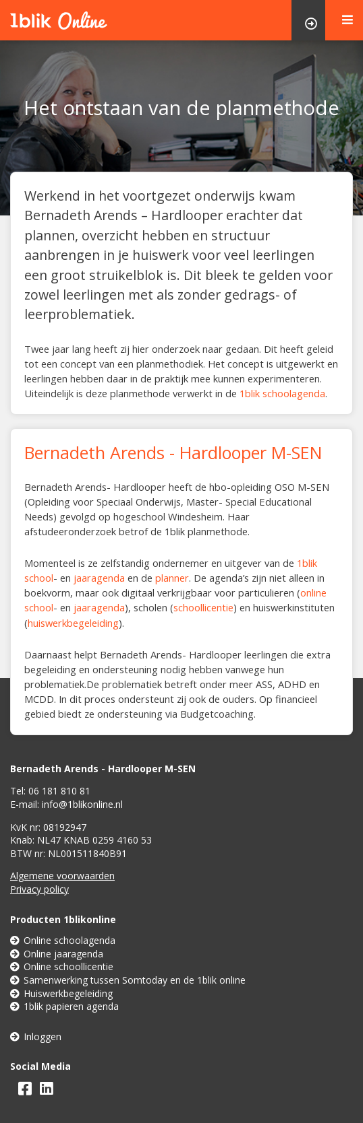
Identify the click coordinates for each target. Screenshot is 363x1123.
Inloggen (35, 1036)
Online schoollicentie (61, 966)
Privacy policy (39, 889)
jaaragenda (99, 577)
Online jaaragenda (56, 953)
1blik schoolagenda (282, 393)
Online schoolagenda (62, 940)
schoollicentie (203, 607)
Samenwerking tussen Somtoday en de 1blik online (128, 980)
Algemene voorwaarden (62, 875)
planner (172, 577)
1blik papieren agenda (64, 1006)
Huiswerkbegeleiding (61, 993)
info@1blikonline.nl (82, 804)
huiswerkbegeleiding (73, 622)
